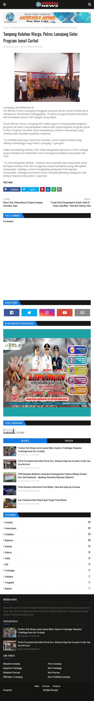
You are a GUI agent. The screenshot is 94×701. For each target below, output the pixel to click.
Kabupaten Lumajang (11, 663)
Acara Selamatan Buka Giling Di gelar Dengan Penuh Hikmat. (42, 500)
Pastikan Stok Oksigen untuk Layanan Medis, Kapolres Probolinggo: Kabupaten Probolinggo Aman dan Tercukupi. (50, 449)
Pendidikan (48, 534)
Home (6, 27)
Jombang (48, 546)
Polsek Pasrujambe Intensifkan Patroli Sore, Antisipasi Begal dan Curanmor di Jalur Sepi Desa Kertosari (54, 462)
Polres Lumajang (54, 663)
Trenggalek (48, 582)
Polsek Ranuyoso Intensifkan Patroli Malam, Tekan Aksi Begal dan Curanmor (49, 487)
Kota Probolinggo (55, 668)
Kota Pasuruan (54, 672)
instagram (56, 686)
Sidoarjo (48, 552)
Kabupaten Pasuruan (11, 672)
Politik (48, 558)
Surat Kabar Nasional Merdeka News (27, 690)
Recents (25, 440)
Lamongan (48, 576)
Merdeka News (12, 46)
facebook (46, 686)
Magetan (48, 588)
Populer (69, 440)
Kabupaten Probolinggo (12, 668)
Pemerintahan (48, 528)
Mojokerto (48, 540)
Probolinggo (48, 570)
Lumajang (48, 522)
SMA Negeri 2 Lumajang (12, 676)
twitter (37, 686)
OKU (48, 564)
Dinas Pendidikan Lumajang (59, 676)
